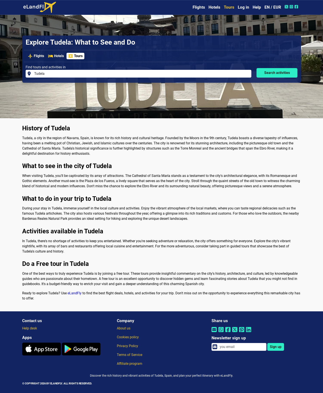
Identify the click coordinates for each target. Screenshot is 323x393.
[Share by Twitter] (234, 332)
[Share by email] (214, 332)
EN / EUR (272, 7)
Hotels (214, 7)
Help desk (29, 328)
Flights (199, 7)
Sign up (275, 347)
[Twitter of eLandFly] (286, 7)
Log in (243, 7)
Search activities (277, 73)
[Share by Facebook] (227, 332)
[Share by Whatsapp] (221, 332)
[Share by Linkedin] (248, 332)
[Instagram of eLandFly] (291, 7)
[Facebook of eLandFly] (296, 7)
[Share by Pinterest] (241, 332)
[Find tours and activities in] (141, 74)
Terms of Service (129, 355)
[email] (241, 347)
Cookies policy (128, 337)
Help (257, 7)
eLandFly (75, 293)
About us (123, 328)
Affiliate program (129, 364)
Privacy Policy (127, 346)
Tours (229, 7)
